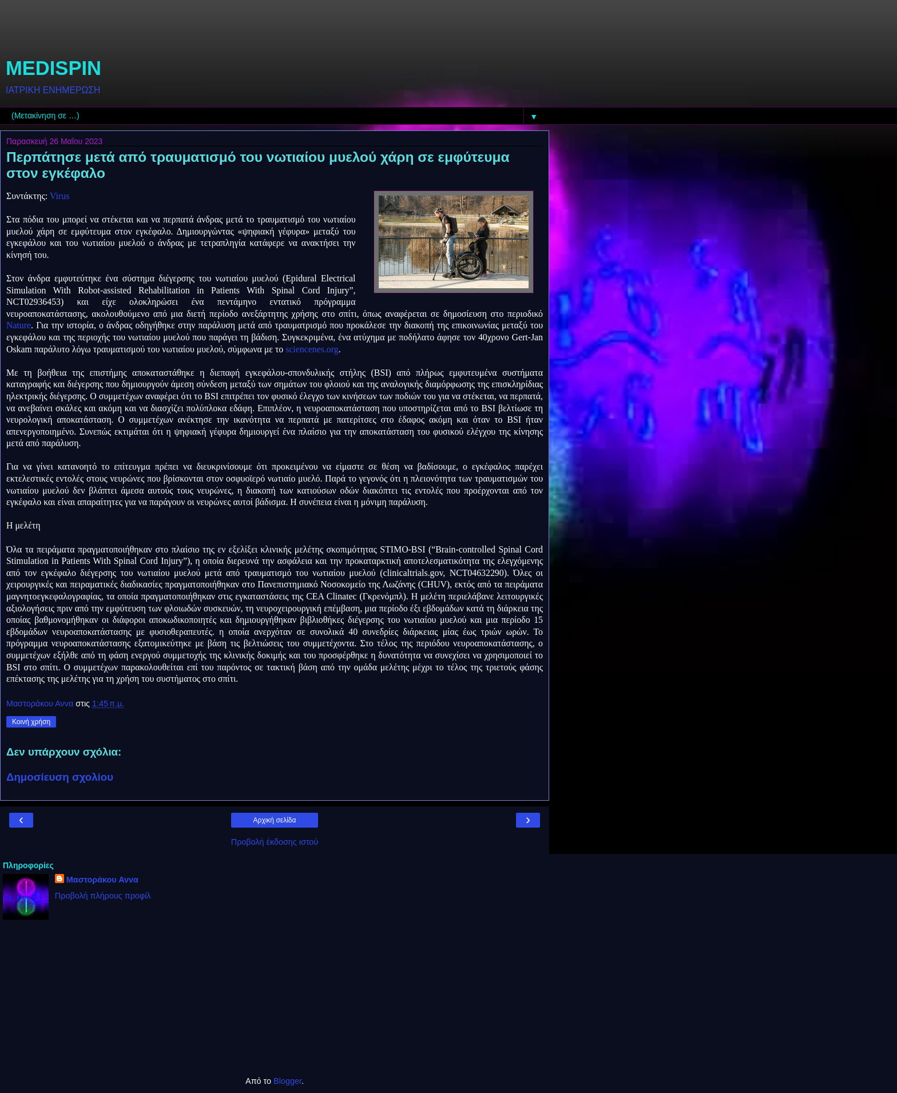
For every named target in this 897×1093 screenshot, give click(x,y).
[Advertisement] (274, 31)
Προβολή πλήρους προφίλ (103, 895)
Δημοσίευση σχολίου (59, 777)
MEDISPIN (53, 68)
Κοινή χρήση (31, 722)
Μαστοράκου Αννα (102, 879)
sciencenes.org (311, 349)
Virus (59, 196)
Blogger (287, 1081)
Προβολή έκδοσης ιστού (275, 841)
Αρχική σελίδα (274, 820)
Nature (18, 325)
